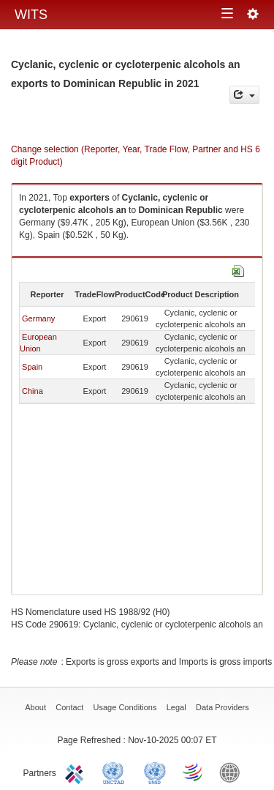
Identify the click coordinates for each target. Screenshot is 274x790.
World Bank (233, 771)
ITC (76, 771)
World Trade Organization (193, 771)
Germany (38, 318)
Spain (32, 366)
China (32, 391)
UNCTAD (116, 771)
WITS (31, 14)
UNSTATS (155, 771)
